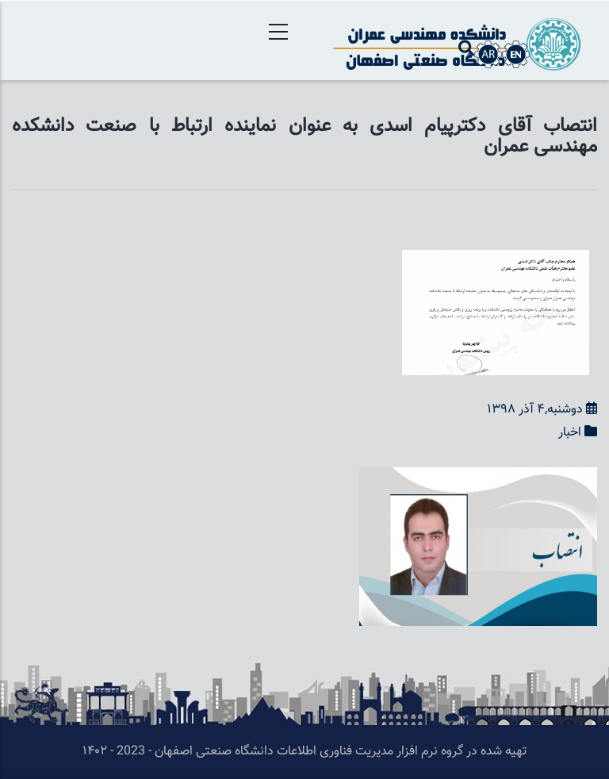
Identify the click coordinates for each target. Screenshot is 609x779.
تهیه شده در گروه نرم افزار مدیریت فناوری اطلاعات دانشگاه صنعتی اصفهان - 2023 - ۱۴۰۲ (304, 752)
